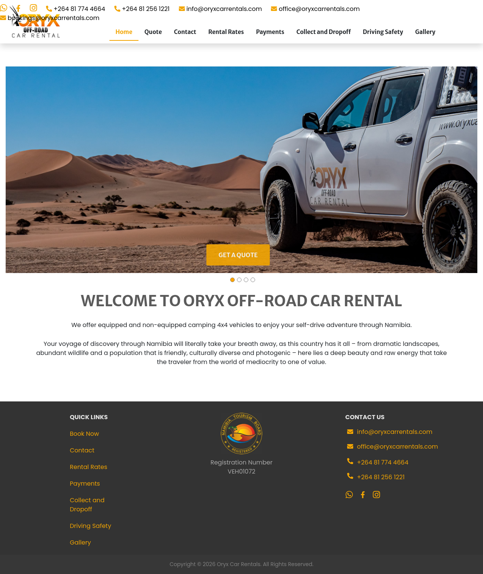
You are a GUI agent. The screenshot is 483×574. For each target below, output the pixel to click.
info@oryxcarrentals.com (394, 431)
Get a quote (238, 255)
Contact (185, 31)
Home (123, 31)
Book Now (84, 433)
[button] (471, 170)
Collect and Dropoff (323, 31)
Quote (153, 31)
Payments (270, 31)
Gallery (425, 31)
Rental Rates (226, 31)
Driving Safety (383, 31)
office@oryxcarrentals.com (397, 446)
